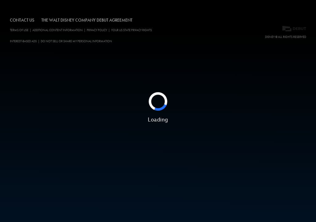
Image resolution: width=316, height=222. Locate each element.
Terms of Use (19, 30)
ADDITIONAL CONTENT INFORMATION (57, 30)
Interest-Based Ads (23, 41)
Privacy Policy (97, 30)
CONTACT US (22, 20)
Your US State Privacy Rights (131, 30)
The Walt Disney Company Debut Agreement (86, 20)
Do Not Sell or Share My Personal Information (76, 41)
